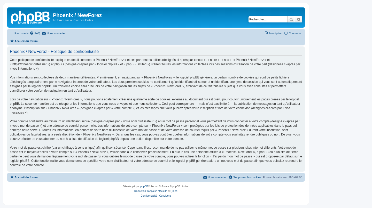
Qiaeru (174, 191)
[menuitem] (35, 33)
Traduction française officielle (150, 191)
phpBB (144, 186)
